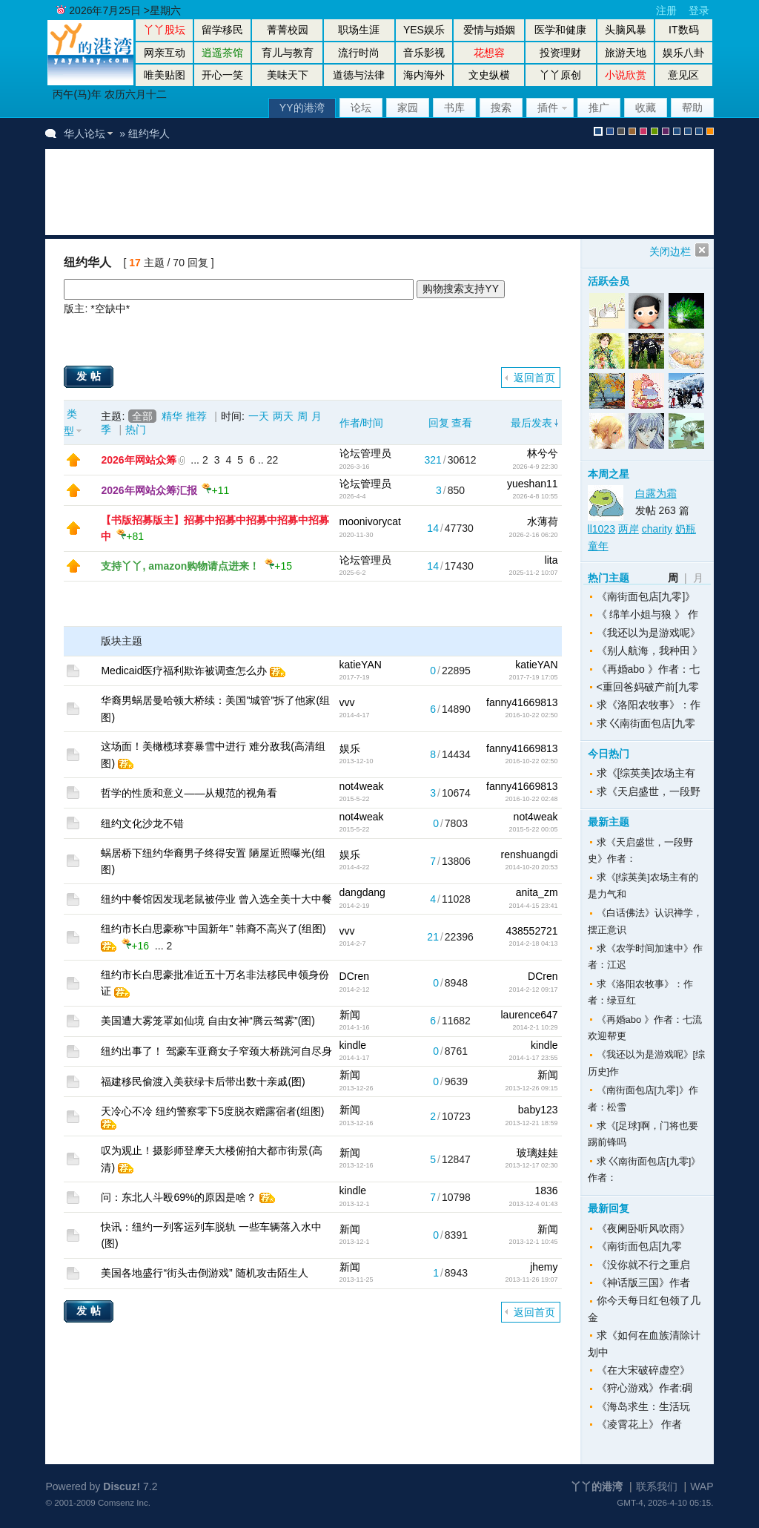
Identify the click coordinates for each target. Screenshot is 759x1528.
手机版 (710, 131)
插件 (547, 107)
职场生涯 (359, 30)
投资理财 (560, 53)
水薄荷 (542, 521)
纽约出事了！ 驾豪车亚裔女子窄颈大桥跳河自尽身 (216, 1051)
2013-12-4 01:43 (532, 1204)
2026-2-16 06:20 (532, 535)
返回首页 (534, 377)
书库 (454, 107)
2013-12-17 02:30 (531, 1165)
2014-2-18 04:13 (532, 943)
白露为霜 (656, 493)
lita (551, 560)
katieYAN (360, 665)
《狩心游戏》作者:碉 (645, 1388)
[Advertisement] (330, 192)
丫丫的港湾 (597, 1486)
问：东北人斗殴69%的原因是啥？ (178, 1197)
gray (621, 131)
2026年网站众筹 (138, 460)
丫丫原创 (560, 75)
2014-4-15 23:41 (532, 905)
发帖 (90, 376)
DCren (354, 976)
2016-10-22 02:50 (531, 715)
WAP (701, 1486)
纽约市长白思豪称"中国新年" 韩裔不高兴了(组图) (213, 929)
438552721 (531, 931)
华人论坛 (84, 133)
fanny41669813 (522, 702)
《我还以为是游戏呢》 (648, 633)
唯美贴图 (164, 75)
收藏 (645, 107)
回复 (438, 423)
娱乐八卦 (683, 53)
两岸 (628, 529)
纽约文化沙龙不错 (142, 823)
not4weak (361, 786)
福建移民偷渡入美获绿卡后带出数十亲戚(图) (203, 1081)
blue (610, 131)
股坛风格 (676, 131)
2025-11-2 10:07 (532, 572)
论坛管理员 (365, 453)
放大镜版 (688, 131)
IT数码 (683, 30)
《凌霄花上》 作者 (640, 1424)
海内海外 (424, 75)
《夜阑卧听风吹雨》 (643, 1228)
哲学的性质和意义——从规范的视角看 (189, 793)
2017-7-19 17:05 (532, 677)
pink (643, 131)
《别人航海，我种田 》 (650, 650)
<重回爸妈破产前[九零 (648, 687)
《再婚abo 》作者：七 (648, 669)
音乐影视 (424, 53)
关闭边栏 (670, 251)
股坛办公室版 (699, 131)
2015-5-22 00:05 (532, 829)
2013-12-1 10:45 (532, 1241)
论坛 (361, 107)
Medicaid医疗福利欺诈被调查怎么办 (184, 670)
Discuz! (121, 1486)
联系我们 (656, 1486)
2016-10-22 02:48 (531, 799)
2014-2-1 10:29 (534, 1027)
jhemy (543, 1267)
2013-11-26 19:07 (531, 1279)
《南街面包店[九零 (640, 1246)
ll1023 (601, 529)
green (654, 131)
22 (273, 460)
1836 (545, 1190)
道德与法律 (359, 75)
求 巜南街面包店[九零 (646, 723)
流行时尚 (359, 53)
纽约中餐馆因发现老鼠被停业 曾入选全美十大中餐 (216, 899)
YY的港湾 (302, 107)
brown (632, 131)
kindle (353, 1045)
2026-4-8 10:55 (534, 496)
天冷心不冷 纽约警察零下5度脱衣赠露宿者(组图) (212, 1111)
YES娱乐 (424, 30)
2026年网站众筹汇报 (148, 490)
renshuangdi (528, 854)
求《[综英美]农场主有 (646, 773)
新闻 (349, 1015)
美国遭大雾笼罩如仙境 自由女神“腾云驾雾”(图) (208, 1021)
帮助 (692, 107)
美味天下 (287, 75)
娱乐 (349, 748)
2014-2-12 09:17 (532, 989)
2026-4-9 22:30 (534, 466)
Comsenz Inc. (124, 1502)
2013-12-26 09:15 (531, 1088)
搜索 (501, 107)
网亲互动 (164, 53)
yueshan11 (532, 484)
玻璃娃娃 (537, 1153)
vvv (347, 702)
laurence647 (528, 1015)
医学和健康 (560, 30)
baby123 (538, 1110)
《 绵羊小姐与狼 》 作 (648, 614)
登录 (699, 10)
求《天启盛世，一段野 (648, 791)
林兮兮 (542, 453)
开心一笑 (222, 75)
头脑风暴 (625, 30)
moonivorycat (370, 521)
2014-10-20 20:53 (531, 867)
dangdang (362, 892)
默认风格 (598, 131)
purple (665, 131)
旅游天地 (625, 53)
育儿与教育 (288, 53)
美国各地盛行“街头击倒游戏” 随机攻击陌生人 (204, 1273)
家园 (407, 107)
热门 (135, 429)
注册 (666, 10)
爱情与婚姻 (489, 30)
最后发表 (531, 423)
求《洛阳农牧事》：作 (648, 705)
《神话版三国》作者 (643, 1282)
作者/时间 (361, 423)
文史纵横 (489, 75)
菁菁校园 (287, 30)
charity (657, 529)
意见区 (683, 75)
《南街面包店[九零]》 (646, 596)
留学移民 (222, 30)
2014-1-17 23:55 (532, 1057)
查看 (461, 423)
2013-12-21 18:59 (531, 1123)
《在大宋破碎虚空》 (643, 1370)
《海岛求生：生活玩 (643, 1406)
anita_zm (537, 892)
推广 (599, 107)
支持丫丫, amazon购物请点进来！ (180, 566)
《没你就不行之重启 (643, 1265)
